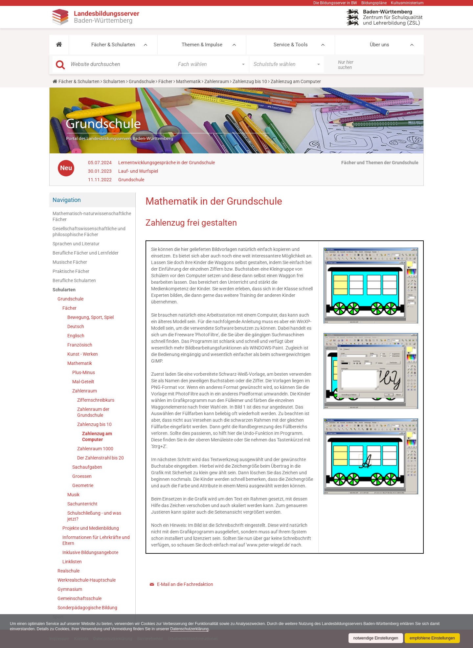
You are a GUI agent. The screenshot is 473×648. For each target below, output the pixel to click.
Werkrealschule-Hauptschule (86, 580)
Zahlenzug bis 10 (250, 81)
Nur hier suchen (345, 64)
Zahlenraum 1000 (95, 448)
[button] (59, 45)
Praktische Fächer (71, 271)
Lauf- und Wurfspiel (138, 171)
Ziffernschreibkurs (95, 400)
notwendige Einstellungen (375, 638)
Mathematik (188, 81)
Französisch (79, 344)
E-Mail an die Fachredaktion (185, 584)
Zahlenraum (216, 81)
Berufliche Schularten (74, 280)
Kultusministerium (407, 3)
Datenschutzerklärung (190, 629)
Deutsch (75, 326)
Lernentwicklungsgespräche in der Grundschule (166, 162)
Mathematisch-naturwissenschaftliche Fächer (92, 216)
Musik (73, 494)
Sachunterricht (82, 503)
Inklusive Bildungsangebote (90, 552)
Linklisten (72, 561)
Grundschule (142, 81)
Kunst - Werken (82, 354)
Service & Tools (291, 45)
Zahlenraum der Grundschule (93, 412)
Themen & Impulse (202, 45)
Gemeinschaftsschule (79, 598)
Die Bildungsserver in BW (335, 3)
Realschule (68, 570)
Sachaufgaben (87, 467)
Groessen (82, 476)
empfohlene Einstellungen (432, 638)
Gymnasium (69, 589)
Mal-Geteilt (83, 381)
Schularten (114, 81)
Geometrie (82, 485)
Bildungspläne (374, 3)
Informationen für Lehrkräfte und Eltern (96, 540)
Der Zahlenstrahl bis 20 (100, 457)
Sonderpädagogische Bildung (87, 607)
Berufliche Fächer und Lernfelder (86, 253)
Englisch (75, 335)
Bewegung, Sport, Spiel (90, 317)
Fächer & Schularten (113, 45)
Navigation (67, 199)
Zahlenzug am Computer (97, 436)
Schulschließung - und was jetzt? (94, 516)
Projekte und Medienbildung (90, 528)
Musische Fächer (70, 262)
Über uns (379, 45)
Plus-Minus (83, 372)
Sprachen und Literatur (76, 243)
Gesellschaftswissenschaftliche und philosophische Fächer (89, 231)
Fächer (165, 81)
